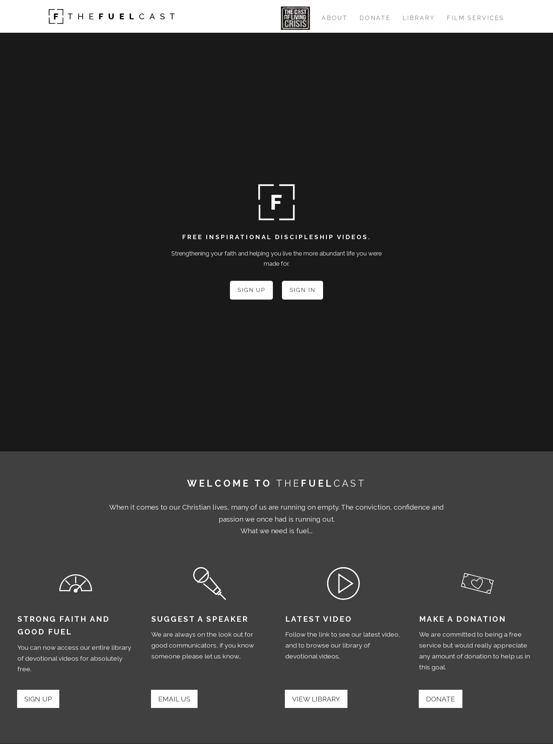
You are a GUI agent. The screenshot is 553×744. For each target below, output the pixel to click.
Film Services (475, 18)
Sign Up (251, 290)
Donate (375, 18)
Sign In (303, 290)
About (335, 18)
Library (418, 18)
